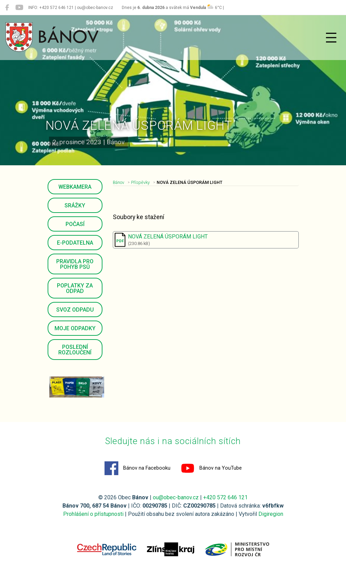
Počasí (75, 224)
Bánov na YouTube (211, 468)
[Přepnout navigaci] (331, 37)
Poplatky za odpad (75, 288)
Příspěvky (140, 182)
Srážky (75, 205)
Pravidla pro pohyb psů (74, 264)
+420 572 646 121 (225, 497)
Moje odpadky (75, 328)
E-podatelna (75, 242)
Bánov (118, 182)
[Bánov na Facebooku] (7, 7)
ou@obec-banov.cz (176, 497)
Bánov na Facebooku (137, 468)
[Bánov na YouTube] (19, 7)
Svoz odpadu (75, 309)
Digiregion (270, 514)
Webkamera (74, 187)
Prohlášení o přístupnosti (93, 514)
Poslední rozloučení (74, 350)
